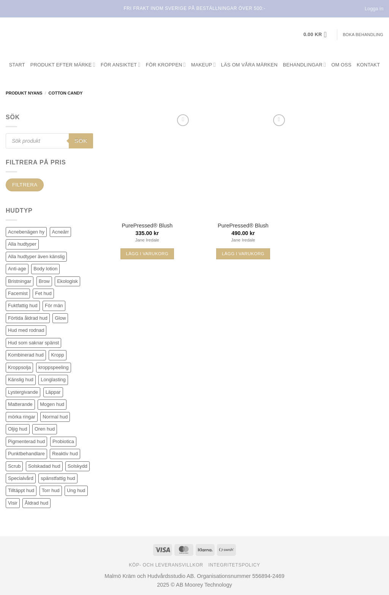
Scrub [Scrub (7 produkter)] (14, 466)
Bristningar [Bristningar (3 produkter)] (19, 281)
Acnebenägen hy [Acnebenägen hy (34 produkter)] (26, 232)
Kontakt (368, 65)
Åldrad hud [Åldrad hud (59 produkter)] (36, 503)
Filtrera (24, 185)
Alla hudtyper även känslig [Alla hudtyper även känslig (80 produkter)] (36, 256)
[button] (318, 34)
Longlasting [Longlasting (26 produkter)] (53, 379)
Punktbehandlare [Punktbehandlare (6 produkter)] (26, 453)
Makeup (203, 64)
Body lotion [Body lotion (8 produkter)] (45, 268)
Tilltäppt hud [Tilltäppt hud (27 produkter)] (21, 490)
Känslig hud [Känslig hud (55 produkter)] (20, 379)
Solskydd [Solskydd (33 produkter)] (77, 466)
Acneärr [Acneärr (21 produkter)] (60, 232)
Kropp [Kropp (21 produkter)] (57, 355)
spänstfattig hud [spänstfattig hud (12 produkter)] (58, 478)
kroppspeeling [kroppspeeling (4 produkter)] (53, 367)
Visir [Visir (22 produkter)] (12, 503)
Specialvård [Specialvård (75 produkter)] (20, 478)
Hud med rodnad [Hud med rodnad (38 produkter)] (26, 330)
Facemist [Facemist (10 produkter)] (18, 293)
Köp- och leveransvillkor (166, 565)
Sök (80, 140)
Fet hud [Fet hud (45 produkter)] (43, 293)
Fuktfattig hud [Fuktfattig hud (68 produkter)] (23, 305)
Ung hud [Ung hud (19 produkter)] (76, 490)
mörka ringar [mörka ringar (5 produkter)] (21, 417)
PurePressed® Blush (147, 226)
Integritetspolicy (234, 565)
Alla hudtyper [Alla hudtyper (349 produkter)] (22, 244)
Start (17, 65)
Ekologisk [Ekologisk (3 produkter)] (67, 281)
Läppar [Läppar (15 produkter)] (53, 392)
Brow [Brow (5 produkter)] (44, 281)
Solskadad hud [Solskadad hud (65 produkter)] (44, 466)
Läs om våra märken (249, 65)
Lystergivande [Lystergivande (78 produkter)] (23, 392)
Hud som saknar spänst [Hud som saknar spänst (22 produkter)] (33, 343)
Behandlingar (304, 64)
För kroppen (166, 64)
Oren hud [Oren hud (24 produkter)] (45, 429)
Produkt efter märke (62, 64)
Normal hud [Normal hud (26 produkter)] (55, 417)
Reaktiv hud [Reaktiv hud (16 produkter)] (65, 453)
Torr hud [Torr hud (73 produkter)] (51, 490)
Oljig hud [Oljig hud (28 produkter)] (17, 429)
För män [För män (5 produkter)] (54, 305)
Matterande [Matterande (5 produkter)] (20, 404)
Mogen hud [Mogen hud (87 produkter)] (52, 404)
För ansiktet (121, 64)
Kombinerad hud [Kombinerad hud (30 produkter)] (26, 355)
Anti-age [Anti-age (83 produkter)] (17, 268)
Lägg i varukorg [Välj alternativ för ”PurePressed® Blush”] (147, 253)
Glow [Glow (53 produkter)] (60, 318)
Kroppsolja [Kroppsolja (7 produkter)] (19, 367)
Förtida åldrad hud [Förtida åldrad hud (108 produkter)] (27, 318)
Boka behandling (363, 34)
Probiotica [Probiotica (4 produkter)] (63, 441)
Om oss (341, 65)
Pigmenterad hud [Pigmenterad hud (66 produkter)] (26, 441)
